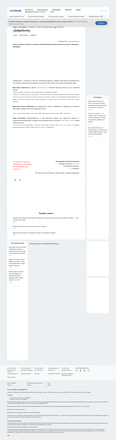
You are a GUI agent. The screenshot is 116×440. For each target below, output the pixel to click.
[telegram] (20, 180)
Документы (37, 373)
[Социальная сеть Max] (89, 370)
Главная (49, 385)
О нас (48, 383)
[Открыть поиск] (101, 10)
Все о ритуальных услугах (56, 16)
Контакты (9, 385)
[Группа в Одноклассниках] (81, 370)
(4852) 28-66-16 (21, 397)
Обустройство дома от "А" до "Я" (35, 12)
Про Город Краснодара (26, 373)
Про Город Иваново (38, 368)
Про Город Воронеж (11, 368)
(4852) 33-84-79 (18, 399)
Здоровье (33, 35)
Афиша (78, 10)
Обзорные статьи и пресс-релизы (34, 383)
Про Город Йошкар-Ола (53, 368)
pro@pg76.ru (28, 397)
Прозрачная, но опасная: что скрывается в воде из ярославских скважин (46, 234)
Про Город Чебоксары (66, 370)
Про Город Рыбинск (38, 370)
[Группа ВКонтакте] (77, 370)
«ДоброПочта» (42, 87)
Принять (101, 23)
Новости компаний (11, 383)
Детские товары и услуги (17, 16)
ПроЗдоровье (56, 10)
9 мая (52, 12)
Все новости (29, 10)
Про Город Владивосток (12, 373)
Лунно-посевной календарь (76, 16)
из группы (75, 164)
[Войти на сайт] (105, 10)
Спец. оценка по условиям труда (14, 420)
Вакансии (68, 10)
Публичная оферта (11, 377)
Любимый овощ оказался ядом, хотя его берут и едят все (46, 227)
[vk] (15, 180)
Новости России (42, 10)
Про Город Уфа (51, 370)
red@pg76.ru (25, 399)
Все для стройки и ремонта (36, 16)
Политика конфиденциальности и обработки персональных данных (22, 427)
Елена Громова (74, 41)
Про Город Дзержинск (26, 368)
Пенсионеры (23, 35)
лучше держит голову (67, 120)
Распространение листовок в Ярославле (16, 409)
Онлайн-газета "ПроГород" (54, 373)
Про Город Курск (65, 368)
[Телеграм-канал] (85, 370)
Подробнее (49, 424)
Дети (15, 35)
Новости (29, 385)
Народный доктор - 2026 (96, 16)
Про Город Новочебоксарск (27, 370)
